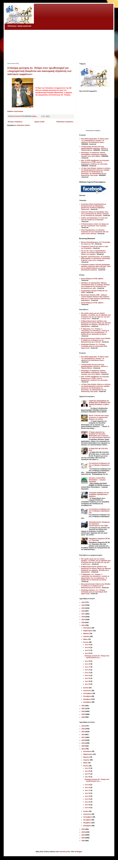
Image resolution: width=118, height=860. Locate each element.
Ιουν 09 (87, 661)
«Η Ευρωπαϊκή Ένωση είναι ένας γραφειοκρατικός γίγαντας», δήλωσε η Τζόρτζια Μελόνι (94, 148)
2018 (83, 616)
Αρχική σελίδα (39, 121)
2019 (83, 619)
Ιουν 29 (87, 684)
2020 (83, 622)
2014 (83, 605)
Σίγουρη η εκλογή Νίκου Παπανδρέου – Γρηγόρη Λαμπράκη (97, 479)
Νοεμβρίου (87, 699)
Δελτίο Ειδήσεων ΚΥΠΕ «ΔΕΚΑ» (92, 278)
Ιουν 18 (87, 670)
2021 (83, 625)
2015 (83, 608)
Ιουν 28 (87, 681)
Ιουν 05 (87, 647)
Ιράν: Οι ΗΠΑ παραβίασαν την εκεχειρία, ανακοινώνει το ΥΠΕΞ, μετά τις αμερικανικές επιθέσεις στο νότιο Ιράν (95, 162)
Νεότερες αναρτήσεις (15, 121)
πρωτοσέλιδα (90, 130)
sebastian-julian (64, 851)
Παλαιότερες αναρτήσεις (64, 121)
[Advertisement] (59, 43)
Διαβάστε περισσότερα (15, 111)
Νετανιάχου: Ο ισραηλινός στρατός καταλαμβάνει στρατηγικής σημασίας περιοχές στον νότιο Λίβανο (94, 154)
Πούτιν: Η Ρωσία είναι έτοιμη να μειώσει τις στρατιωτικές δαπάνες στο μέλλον (99, 417)
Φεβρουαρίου (88, 630)
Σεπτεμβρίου (87, 693)
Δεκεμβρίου (87, 702)
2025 (83, 714)
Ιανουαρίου (87, 628)
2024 (83, 711)
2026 (83, 717)
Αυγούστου (87, 690)
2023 (83, 708)
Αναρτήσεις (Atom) (23, 125)
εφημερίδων (97, 130)
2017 (83, 614)
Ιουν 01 (87, 644)
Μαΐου (85, 639)
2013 (83, 602)
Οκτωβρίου (87, 696)
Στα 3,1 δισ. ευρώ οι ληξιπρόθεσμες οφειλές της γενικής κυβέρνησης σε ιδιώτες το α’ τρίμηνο (93, 252)
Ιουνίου (86, 642)
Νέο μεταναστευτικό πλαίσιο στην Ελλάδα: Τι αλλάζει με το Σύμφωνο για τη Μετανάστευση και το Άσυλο (95, 340)
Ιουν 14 (87, 664)
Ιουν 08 (87, 653)
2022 (83, 705)
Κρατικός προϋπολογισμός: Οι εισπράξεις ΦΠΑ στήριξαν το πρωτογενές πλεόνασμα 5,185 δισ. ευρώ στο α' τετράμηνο (95, 258)
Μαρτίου (86, 633)
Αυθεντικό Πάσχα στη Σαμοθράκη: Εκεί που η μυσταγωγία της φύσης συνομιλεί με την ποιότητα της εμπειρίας (95, 213)
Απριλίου (86, 636)
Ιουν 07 (87, 650)
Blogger (79, 851)
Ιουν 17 (87, 667)
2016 (83, 611)
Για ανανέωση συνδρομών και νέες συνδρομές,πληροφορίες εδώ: (99, 510)
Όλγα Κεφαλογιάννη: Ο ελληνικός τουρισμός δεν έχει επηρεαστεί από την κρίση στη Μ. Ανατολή (94, 231)
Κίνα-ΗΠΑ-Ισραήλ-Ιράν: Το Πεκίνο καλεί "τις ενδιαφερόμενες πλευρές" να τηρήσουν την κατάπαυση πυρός (95, 140)
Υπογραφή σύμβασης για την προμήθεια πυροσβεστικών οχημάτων (99, 494)
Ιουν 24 (87, 675)
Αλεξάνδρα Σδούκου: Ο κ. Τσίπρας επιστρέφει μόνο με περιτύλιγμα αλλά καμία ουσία (94, 346)
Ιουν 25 (87, 678)
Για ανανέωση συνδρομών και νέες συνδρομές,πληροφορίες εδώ (99, 464)
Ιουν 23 (87, 672)
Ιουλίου (86, 687)
